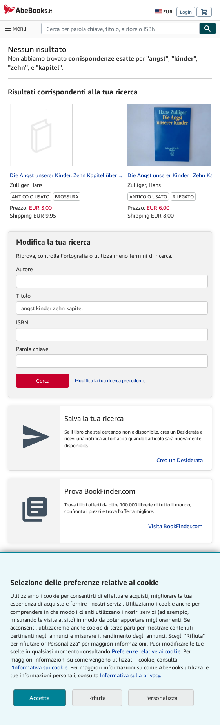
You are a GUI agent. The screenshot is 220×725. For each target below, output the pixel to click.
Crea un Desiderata (179, 460)
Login (186, 12)
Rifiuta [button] (97, 697)
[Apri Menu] (17, 28)
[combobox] (120, 28)
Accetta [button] (39, 697)
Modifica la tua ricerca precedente (110, 380)
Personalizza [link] (161, 697)
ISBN (22, 322)
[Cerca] (208, 28)
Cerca (42, 380)
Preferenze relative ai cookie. (147, 651)
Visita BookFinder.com (175, 526)
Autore (24, 269)
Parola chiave (32, 348)
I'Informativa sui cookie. (39, 667)
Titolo (23, 295)
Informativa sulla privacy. (130, 675)
